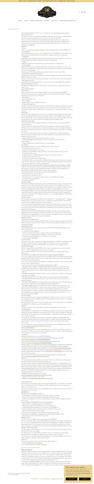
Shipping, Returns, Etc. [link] (57, 478)
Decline (71, 478)
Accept (85, 478)
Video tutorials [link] (36, 20)
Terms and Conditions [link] (44, 478)
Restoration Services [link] (68, 20)
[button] (84, 12)
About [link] (46, 20)
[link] (47, 12)
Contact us (44, 444)
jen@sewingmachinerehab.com (35, 442)
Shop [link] (26, 20)
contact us (36, 263)
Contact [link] (54, 20)
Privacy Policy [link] (34, 478)
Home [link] (20, 20)
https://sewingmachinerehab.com (61, 33)
